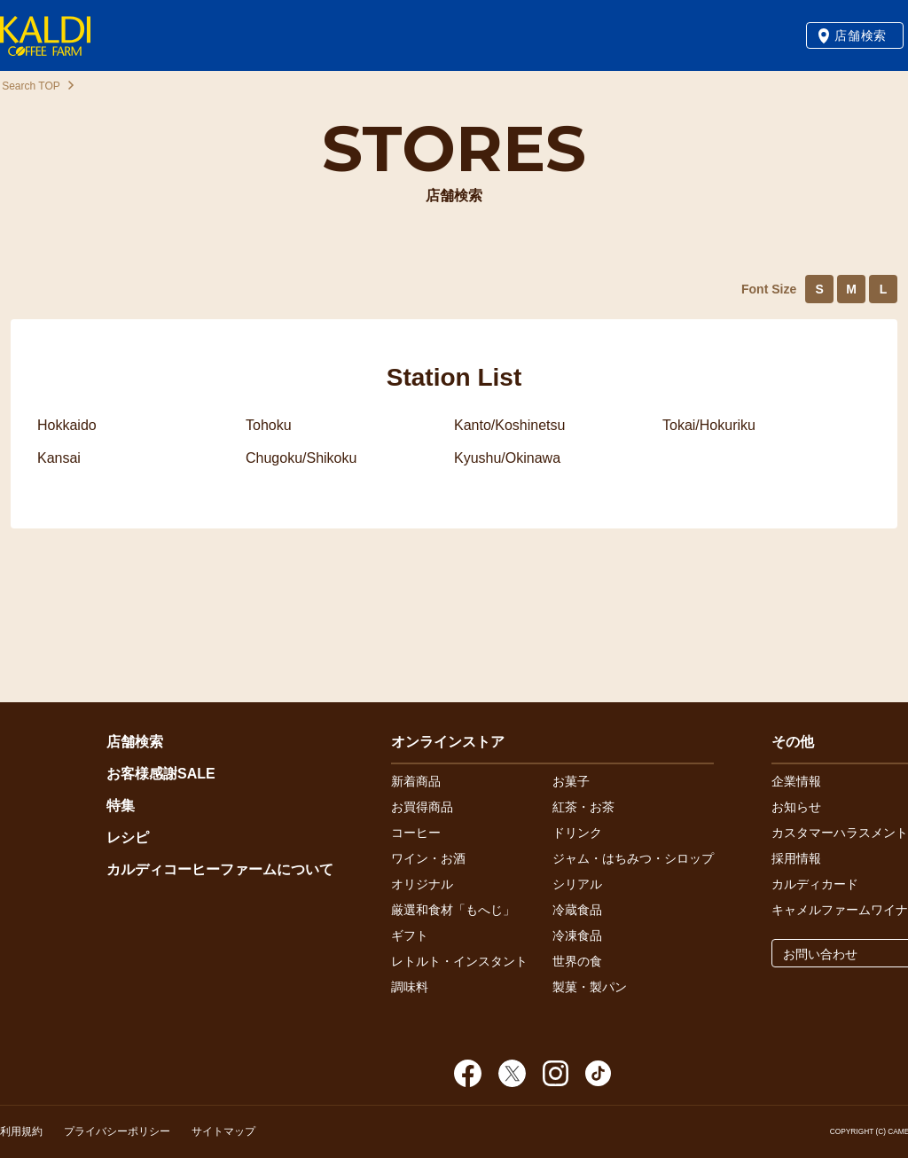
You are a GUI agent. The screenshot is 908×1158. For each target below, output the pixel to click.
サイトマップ (223, 1131)
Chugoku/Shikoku (301, 458)
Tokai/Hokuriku (708, 425)
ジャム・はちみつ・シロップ (633, 858)
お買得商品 (422, 807)
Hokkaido (67, 425)
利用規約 (21, 1131)
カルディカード (814, 884)
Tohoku (269, 425)
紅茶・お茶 (583, 807)
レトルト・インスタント (459, 961)
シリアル (577, 884)
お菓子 (571, 781)
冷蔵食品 (577, 910)
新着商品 (416, 781)
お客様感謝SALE (160, 773)
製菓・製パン (589, 987)
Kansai (59, 458)
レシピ (127, 837)
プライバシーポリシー (117, 1131)
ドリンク (577, 832)
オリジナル (422, 884)
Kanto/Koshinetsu (509, 425)
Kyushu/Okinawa (507, 458)
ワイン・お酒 (428, 858)
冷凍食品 (577, 935)
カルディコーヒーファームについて (219, 869)
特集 (120, 805)
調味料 (409, 987)
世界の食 (577, 961)
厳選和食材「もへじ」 (453, 910)
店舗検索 (860, 35)
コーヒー (416, 832)
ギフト (409, 935)
